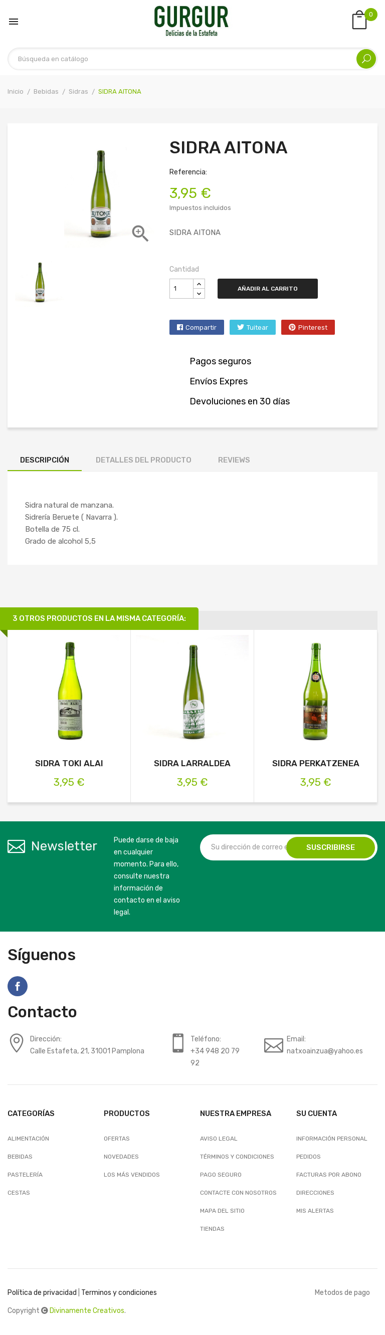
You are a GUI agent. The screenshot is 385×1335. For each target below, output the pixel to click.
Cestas (19, 1192)
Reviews (234, 460)
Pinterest (312, 327)
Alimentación (28, 1138)
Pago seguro (221, 1174)
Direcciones (315, 1192)
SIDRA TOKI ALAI (69, 763)
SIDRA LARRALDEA (192, 763)
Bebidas (20, 1156)
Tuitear (257, 327)
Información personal (331, 1138)
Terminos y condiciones (119, 1292)
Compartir (201, 327)
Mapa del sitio (222, 1210)
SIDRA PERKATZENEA (315, 763)
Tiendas (212, 1228)
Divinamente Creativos (87, 1310)
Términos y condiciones (237, 1156)
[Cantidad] (181, 289)
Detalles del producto (143, 460)
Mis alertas (315, 1210)
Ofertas (117, 1138)
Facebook (18, 986)
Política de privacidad (42, 1292)
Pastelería (25, 1174)
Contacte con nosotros (238, 1192)
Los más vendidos (132, 1174)
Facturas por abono (328, 1174)
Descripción (44, 460)
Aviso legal (219, 1138)
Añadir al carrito (268, 288)
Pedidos (308, 1156)
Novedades (121, 1156)
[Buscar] (192, 59)
